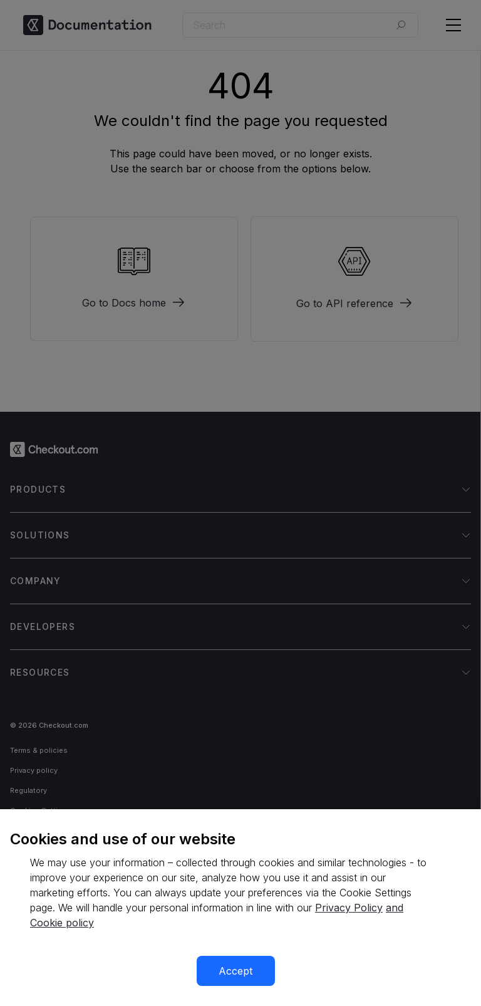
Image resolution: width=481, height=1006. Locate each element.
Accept (235, 971)
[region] (240, 907)
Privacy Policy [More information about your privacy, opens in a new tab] (349, 907)
